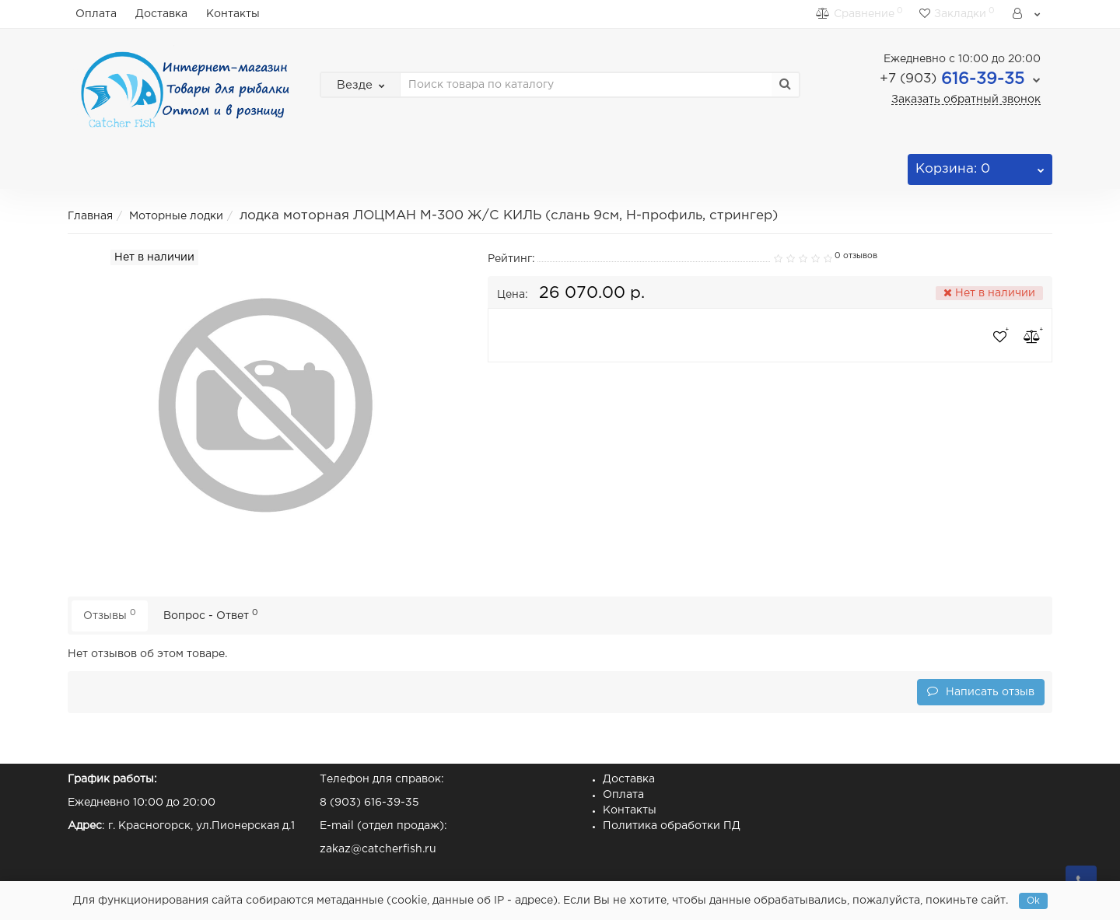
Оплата (96, 14)
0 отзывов (856, 256)
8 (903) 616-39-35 (369, 802)
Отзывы (109, 615)
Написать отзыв (980, 691)
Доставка (161, 14)
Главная (90, 216)
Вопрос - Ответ (210, 615)
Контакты (233, 14)
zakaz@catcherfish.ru (378, 849)
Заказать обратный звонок (966, 99)
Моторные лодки (176, 216)
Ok (1033, 901)
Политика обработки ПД (671, 826)
